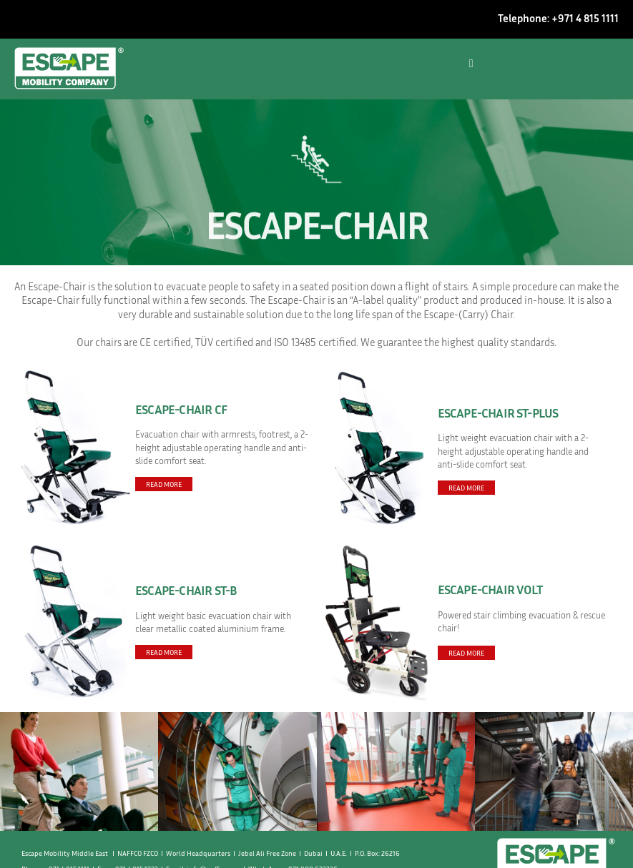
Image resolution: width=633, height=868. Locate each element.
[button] (471, 63)
